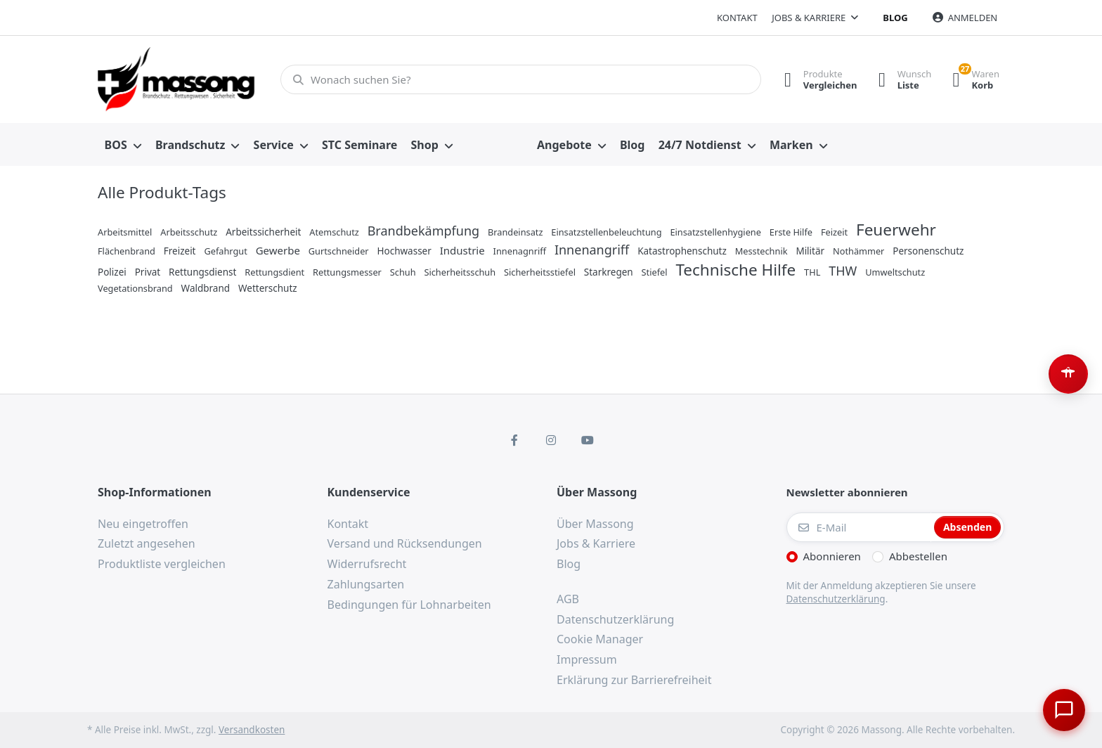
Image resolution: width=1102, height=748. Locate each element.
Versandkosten (252, 729)
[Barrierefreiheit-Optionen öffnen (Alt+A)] (1068, 374)
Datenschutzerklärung (836, 599)
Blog (895, 17)
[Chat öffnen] (1064, 710)
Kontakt (737, 17)
